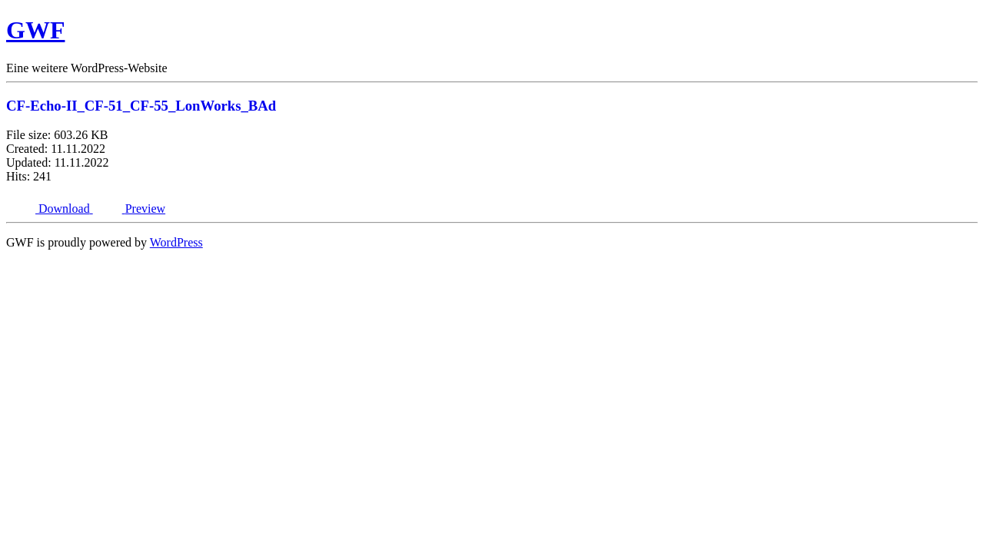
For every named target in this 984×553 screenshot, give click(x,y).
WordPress (176, 242)
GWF (35, 30)
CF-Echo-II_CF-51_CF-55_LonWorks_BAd (141, 106)
